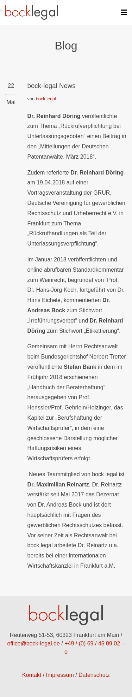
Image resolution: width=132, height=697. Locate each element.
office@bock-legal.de (33, 643)
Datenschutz (94, 675)
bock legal (46, 98)
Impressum (60, 675)
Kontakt (31, 675)
